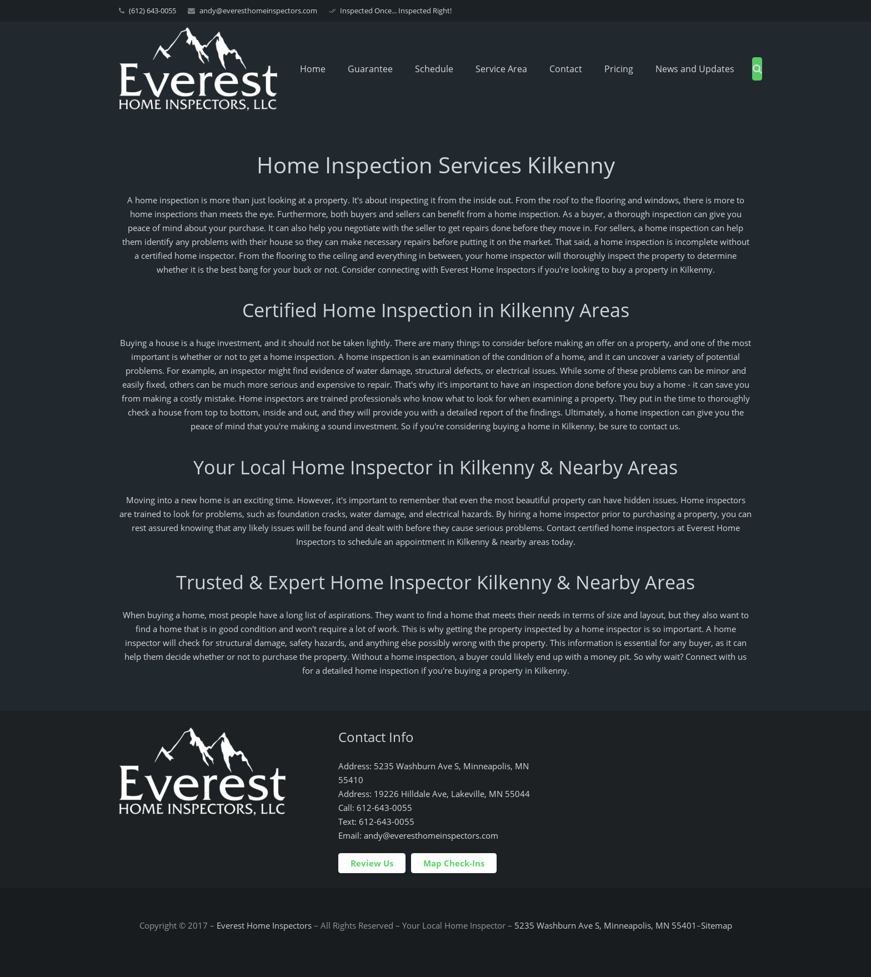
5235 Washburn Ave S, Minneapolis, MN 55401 (605, 925)
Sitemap (716, 925)
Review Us (372, 863)
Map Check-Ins (453, 863)
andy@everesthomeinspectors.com (258, 11)
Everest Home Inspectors (264, 925)
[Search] (757, 69)
